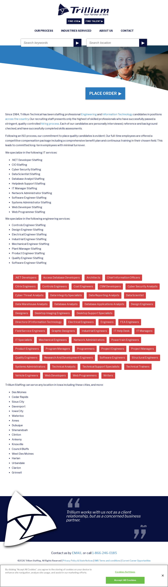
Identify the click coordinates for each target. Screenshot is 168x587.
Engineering (89, 114)
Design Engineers (142, 304)
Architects (93, 278)
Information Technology (117, 114)
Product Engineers (27, 349)
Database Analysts (66, 304)
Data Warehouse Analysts (31, 304)
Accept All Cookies (125, 581)
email (77, 554)
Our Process (43, 30)
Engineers (107, 322)
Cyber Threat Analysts (29, 296)
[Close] (162, 576)
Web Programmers (85, 376)
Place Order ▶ (105, 93)
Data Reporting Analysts (104, 296)
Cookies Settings (125, 573)
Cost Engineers (83, 286)
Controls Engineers (54, 286)
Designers (21, 313)
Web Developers (55, 376)
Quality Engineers (26, 358)
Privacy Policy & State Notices (78, 561)
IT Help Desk (122, 331)
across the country (17, 119)
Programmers (85, 349)
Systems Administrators (30, 367)
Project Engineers (112, 349)
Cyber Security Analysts (143, 286)
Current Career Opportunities (136, 561)
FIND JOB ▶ (74, 21)
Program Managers (58, 349)
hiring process (50, 124)
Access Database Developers (61, 278)
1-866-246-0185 (104, 554)
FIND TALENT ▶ (94, 21)
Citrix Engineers (25, 286)
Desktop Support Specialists (94, 313)
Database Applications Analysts (104, 304)
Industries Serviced (76, 30)
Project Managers (142, 349)
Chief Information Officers (123, 278)
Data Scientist (135, 296)
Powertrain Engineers (125, 340)
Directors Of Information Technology (38, 322)
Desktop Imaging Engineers (52, 313)
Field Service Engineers (30, 331)
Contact (127, 30)
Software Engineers (112, 358)
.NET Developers (25, 278)
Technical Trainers (138, 367)
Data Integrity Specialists (66, 296)
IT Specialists (23, 340)
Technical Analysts (63, 367)
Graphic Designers (63, 331)
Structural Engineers (145, 358)
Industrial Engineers (94, 331)
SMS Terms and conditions (107, 561)
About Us (106, 30)
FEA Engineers (129, 322)
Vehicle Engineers (26, 376)
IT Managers (144, 331)
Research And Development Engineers (68, 358)
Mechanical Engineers (53, 340)
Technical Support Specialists (100, 367)
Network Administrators (89, 340)
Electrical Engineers (81, 322)
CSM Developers (110, 286)
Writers (108, 376)
